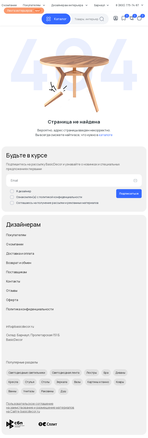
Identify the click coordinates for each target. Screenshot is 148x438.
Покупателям (16, 235)
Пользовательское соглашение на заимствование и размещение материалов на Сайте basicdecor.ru (40, 407)
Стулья (29, 382)
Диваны (120, 372)
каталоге (106, 135)
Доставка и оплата (20, 253)
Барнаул (101, 5)
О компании (14, 244)
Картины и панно (98, 382)
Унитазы (28, 391)
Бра (106, 372)
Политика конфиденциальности (30, 309)
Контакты (13, 281)
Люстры (91, 372)
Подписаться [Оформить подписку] (129, 193)
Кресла (13, 382)
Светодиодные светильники (26, 372)
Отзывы (11, 290)
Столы (45, 382)
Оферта (12, 300)
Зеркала (61, 382)
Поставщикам (16, 272)
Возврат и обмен (18, 263)
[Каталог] (56, 19)
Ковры (120, 382)
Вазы (77, 382)
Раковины (47, 391)
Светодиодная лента (65, 372)
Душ (63, 391)
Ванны (12, 391)
